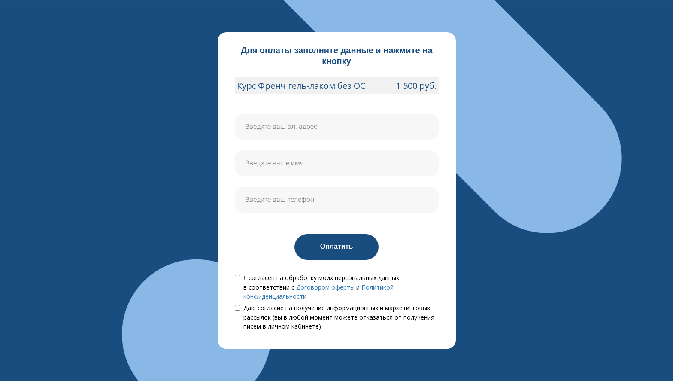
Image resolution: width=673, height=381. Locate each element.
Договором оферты (325, 287)
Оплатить (336, 246)
